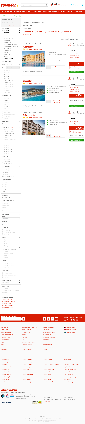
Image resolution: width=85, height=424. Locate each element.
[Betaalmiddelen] (7, 402)
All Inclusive (47, 12)
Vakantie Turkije (5, 382)
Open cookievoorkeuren (49, 332)
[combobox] (34, 5)
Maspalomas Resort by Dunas (71, 364)
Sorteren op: (64, 39)
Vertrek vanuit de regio (48, 347)
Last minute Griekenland (28, 372)
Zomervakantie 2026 (7, 305)
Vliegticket (79, 12)
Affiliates (24, 347)
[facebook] (44, 319)
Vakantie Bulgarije (5, 362)
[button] (11, 28)
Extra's (2, 344)
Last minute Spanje (26, 379)
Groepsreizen (4, 349)
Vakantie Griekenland (6, 374)
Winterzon (55, 12)
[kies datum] (13, 64)
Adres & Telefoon (5, 329)
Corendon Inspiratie (27, 344)
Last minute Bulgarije (27, 362)
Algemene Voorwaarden (7, 334)
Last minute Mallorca (48, 379)
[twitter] (48, 319)
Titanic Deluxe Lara (68, 374)
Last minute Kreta (47, 377)
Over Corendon (4, 327)
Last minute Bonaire (27, 359)
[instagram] (52, 319)
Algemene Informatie (6, 332)
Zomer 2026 (17, 12)
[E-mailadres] (11, 319)
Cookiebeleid (46, 329)
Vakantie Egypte (5, 369)
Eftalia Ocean (67, 362)
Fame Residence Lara (69, 372)
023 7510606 (47, 401)
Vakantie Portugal (5, 377)
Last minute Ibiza (47, 372)
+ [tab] (73, 50)
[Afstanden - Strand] (11, 218)
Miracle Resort (67, 379)
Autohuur (3, 347)
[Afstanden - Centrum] (11, 224)
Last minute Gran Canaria (49, 369)
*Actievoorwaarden (27, 349)
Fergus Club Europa (69, 382)
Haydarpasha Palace (69, 367)
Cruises (63, 12)
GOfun (23, 339)
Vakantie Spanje (5, 379)
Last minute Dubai (47, 367)
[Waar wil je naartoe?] (34, 5)
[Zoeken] (46, 5)
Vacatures (45, 339)
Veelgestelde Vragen (6, 337)
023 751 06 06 (71, 319)
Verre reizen (37, 12)
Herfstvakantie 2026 (7, 307)
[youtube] (56, 319)
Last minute (8, 12)
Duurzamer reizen (26, 329)
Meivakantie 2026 (6, 303)
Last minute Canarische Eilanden (51, 364)
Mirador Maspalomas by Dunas (71, 377)
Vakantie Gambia (5, 372)
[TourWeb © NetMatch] (42, 416)
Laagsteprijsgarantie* (19, 16)
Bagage (2, 342)
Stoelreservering (26, 332)
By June (24, 334)
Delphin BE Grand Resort (70, 369)
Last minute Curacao (27, 364)
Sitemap (45, 349)
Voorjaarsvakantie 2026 (8, 301)
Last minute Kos (47, 374)
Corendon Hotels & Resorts (28, 342)
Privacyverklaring (47, 334)
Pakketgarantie (8, 16)
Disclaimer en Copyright (49, 337)
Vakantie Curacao (5, 364)
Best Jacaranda (67, 359)
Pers (44, 342)
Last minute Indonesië (27, 374)
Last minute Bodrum (48, 362)
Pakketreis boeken (47, 344)
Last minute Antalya (48, 359)
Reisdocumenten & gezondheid (29, 327)
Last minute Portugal (27, 377)
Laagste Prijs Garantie (48, 327)
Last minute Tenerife (48, 382)
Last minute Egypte (26, 369)
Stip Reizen (24, 337)
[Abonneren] (23, 319)
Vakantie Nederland (6, 367)
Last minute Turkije (26, 382)
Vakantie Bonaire (5, 359)
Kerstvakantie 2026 (7, 299)
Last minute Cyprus (27, 367)
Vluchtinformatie (5, 339)
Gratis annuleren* (32, 16)
